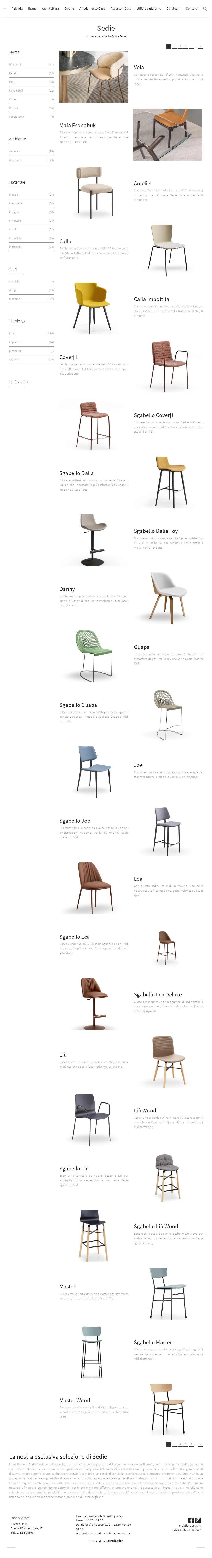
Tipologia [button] (17, 320)
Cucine (69, 8)
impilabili (31, 342)
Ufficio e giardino (149, 8)
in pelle (31, 229)
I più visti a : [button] (19, 381)
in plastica (31, 238)
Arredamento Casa (92, 8)
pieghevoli (31, 351)
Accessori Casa (121, 8)
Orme (31, 99)
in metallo (31, 221)
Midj (31, 82)
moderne (31, 299)
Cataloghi (174, 8)
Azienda (17, 8)
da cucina (31, 151)
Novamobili (31, 90)
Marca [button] (14, 51)
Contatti (192, 8)
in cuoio (31, 194)
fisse (31, 333)
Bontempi (31, 64)
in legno (31, 212)
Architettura (50, 8)
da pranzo (31, 160)
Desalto (31, 73)
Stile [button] (13, 268)
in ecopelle (31, 203)
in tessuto (31, 247)
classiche (31, 281)
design (31, 290)
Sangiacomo (31, 117)
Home (89, 36)
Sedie (123, 36)
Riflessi (31, 108)
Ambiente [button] (17, 138)
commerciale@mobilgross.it (104, 1516)
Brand (32, 8)
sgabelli (31, 359)
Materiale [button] (17, 182)
